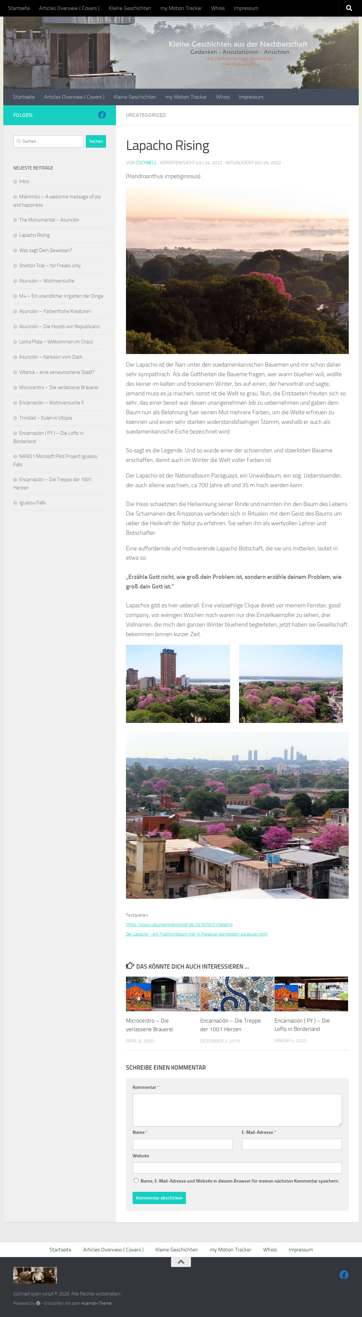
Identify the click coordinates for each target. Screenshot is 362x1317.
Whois (218, 8)
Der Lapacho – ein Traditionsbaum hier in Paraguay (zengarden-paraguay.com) (196, 934)
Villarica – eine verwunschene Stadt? (56, 372)
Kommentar (146, 1087)
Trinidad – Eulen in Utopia (45, 418)
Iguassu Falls (32, 503)
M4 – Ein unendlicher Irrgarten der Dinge (61, 296)
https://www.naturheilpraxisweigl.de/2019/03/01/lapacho (179, 924)
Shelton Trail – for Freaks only (50, 266)
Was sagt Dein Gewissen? (45, 250)
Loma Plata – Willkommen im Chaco (56, 342)
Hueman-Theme (96, 1302)
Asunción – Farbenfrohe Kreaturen (55, 311)
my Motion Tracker (181, 8)
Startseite (19, 8)
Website (141, 1155)
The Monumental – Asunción (49, 220)
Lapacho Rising (34, 235)
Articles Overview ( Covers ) (69, 8)
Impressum (246, 8)
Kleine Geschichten (130, 8)
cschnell (146, 163)
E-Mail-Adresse (259, 1132)
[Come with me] (102, 115)
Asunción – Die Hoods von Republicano (59, 326)
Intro (24, 181)
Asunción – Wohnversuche (47, 281)
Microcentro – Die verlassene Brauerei (58, 387)
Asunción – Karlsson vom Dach (51, 357)
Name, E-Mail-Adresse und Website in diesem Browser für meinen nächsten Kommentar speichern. (240, 1181)
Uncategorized (146, 115)
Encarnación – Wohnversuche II (51, 403)
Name (140, 1132)
